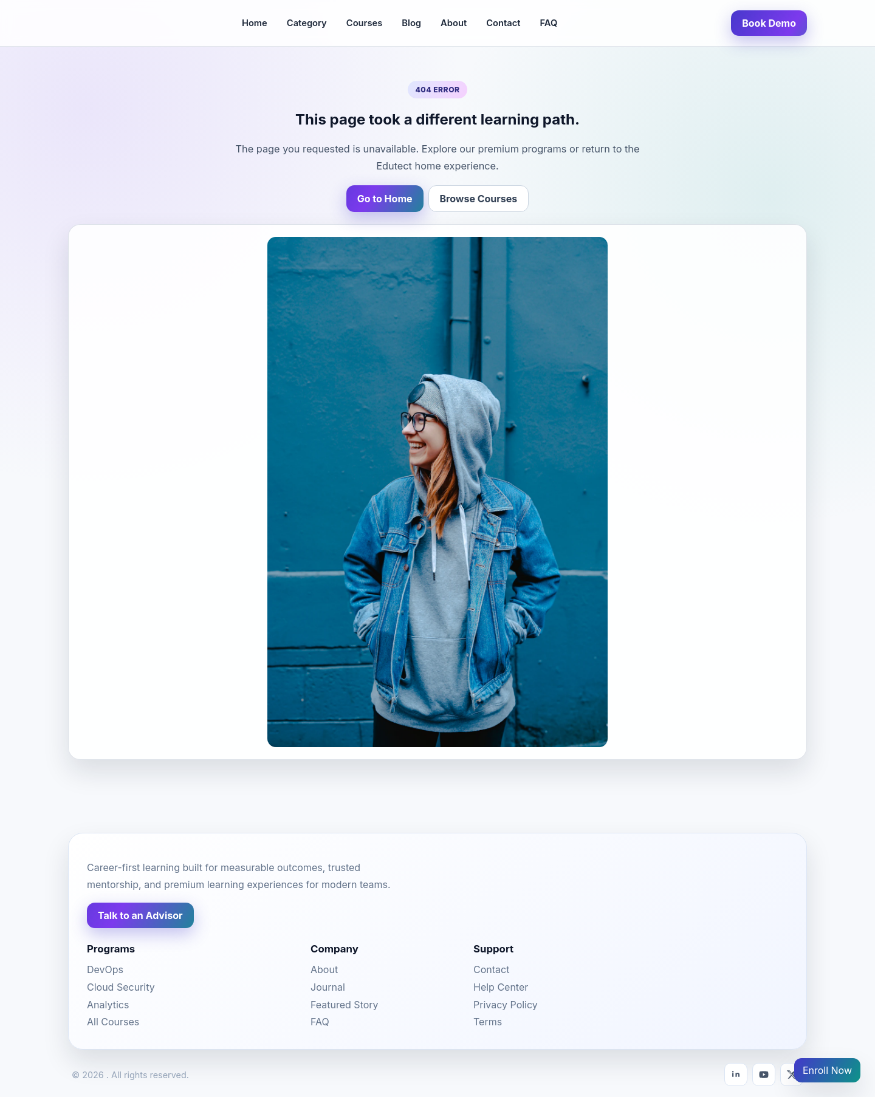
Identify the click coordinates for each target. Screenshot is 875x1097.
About (454, 23)
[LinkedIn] (735, 1074)
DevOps (105, 969)
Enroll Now (827, 1070)
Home (254, 23)
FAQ (548, 23)
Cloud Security (121, 987)
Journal (328, 987)
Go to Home (385, 199)
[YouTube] (763, 1074)
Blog (411, 23)
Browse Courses (479, 199)
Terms (487, 1022)
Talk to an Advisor (140, 915)
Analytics (108, 1005)
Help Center (500, 987)
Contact (503, 23)
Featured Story (345, 1005)
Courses (364, 23)
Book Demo (769, 23)
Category (307, 23)
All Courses (113, 1022)
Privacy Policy (505, 1005)
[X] (791, 1074)
